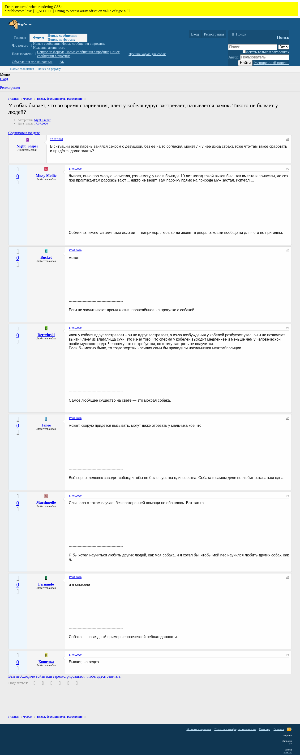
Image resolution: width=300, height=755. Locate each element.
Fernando (46, 584)
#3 (287, 250)
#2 (287, 168)
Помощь (264, 729)
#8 (287, 654)
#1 (287, 139)
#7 (287, 577)
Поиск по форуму (61, 39)
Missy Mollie (46, 175)
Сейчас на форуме (50, 52)
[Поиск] (238, 34)
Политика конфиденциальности (235, 729)
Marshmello (46, 502)
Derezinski (46, 335)
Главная (20, 38)
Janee (46, 425)
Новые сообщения (62, 35)
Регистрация (10, 87)
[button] (31, 45)
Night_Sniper (42, 120)
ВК (62, 62)
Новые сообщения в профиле (83, 43)
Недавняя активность (49, 47)
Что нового (20, 45)
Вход (4, 79)
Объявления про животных (32, 62)
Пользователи (22, 54)
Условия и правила (198, 729)
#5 (287, 418)
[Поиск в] (283, 46)
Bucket (46, 257)
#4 (287, 327)
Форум (38, 37)
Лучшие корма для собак (147, 54)
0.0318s (287, 752)
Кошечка (46, 662)
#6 (287, 495)
